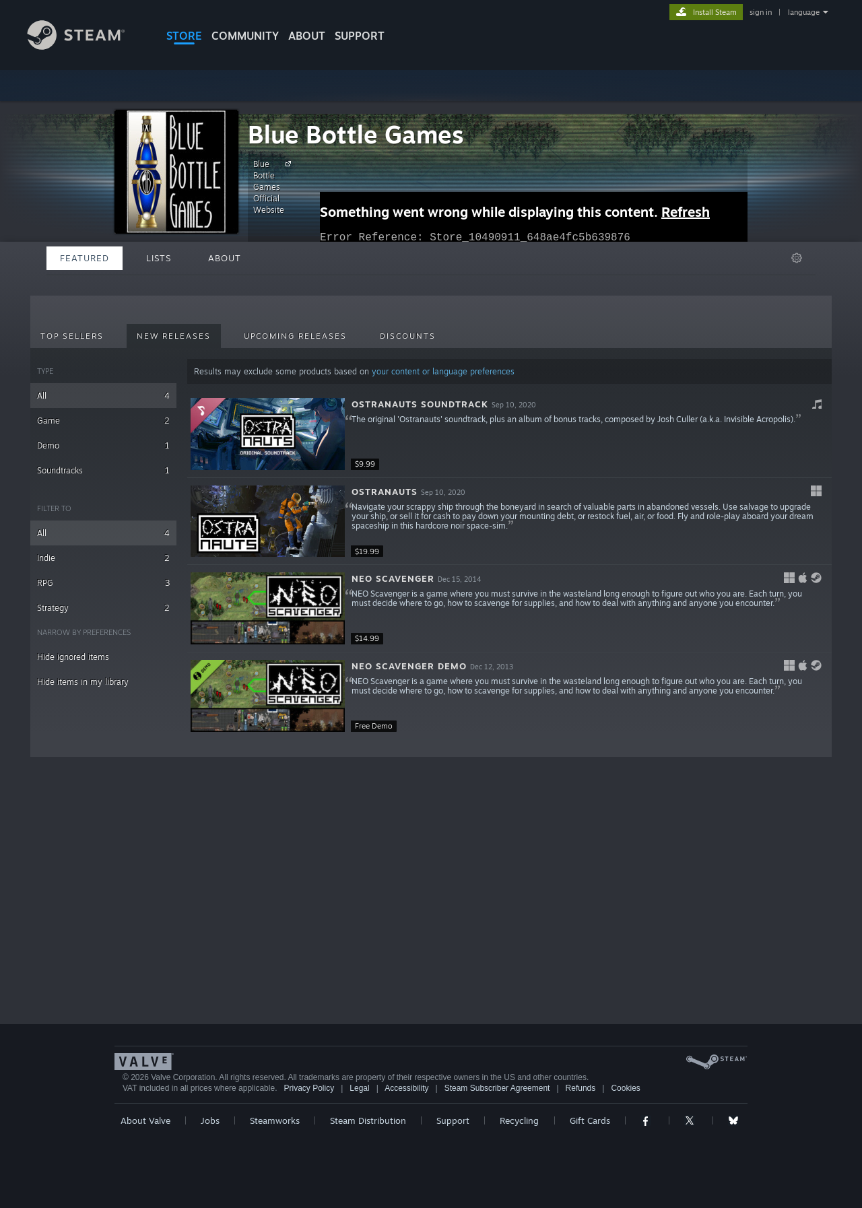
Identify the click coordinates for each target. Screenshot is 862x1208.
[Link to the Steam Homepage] (86, 46)
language (804, 12)
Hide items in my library (83, 682)
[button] (509, 434)
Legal (359, 1088)
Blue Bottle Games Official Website (274, 186)
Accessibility (406, 1088)
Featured (84, 258)
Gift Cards (590, 1120)
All (103, 395)
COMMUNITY (245, 35)
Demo (103, 445)
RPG (103, 583)
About (306, 35)
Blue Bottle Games (356, 134)
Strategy (103, 607)
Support (452, 1120)
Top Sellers (72, 336)
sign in (761, 12)
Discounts (408, 336)
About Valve (145, 1120)
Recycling (519, 1120)
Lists (158, 258)
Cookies (625, 1088)
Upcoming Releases (295, 336)
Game (103, 420)
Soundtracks (103, 470)
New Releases (174, 336)
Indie (103, 558)
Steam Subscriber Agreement (497, 1088)
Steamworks (275, 1120)
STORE (184, 35)
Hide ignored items (73, 657)
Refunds (581, 1088)
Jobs (210, 1120)
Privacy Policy (309, 1088)
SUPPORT (360, 35)
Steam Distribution (368, 1120)
